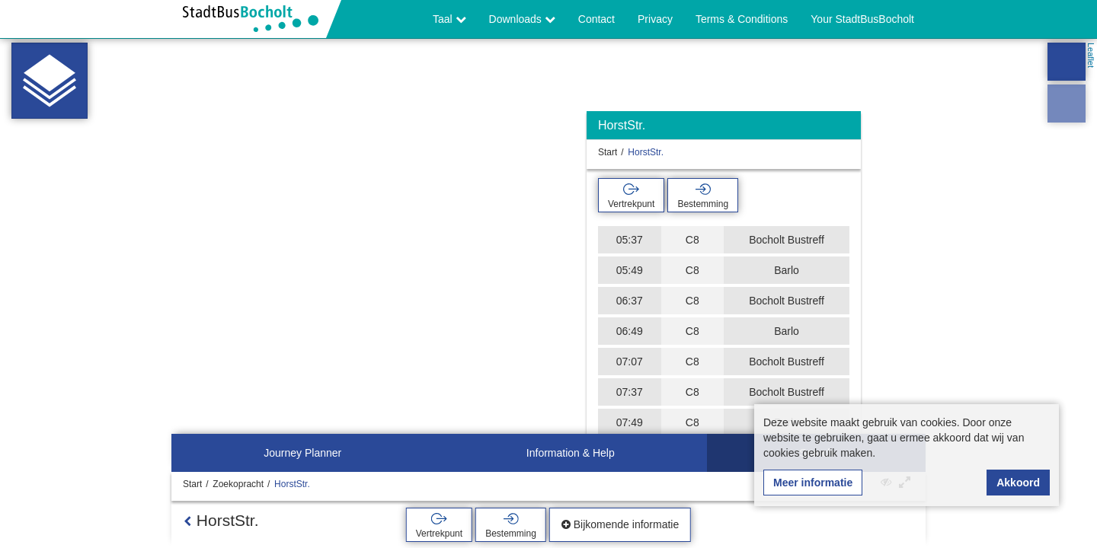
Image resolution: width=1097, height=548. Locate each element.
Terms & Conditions (742, 19)
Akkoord (1018, 482)
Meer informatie (812, 482)
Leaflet (1090, 55)
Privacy (655, 19)
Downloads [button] (522, 19)
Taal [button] (449, 19)
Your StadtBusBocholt (862, 19)
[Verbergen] (847, 129)
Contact (596, 19)
